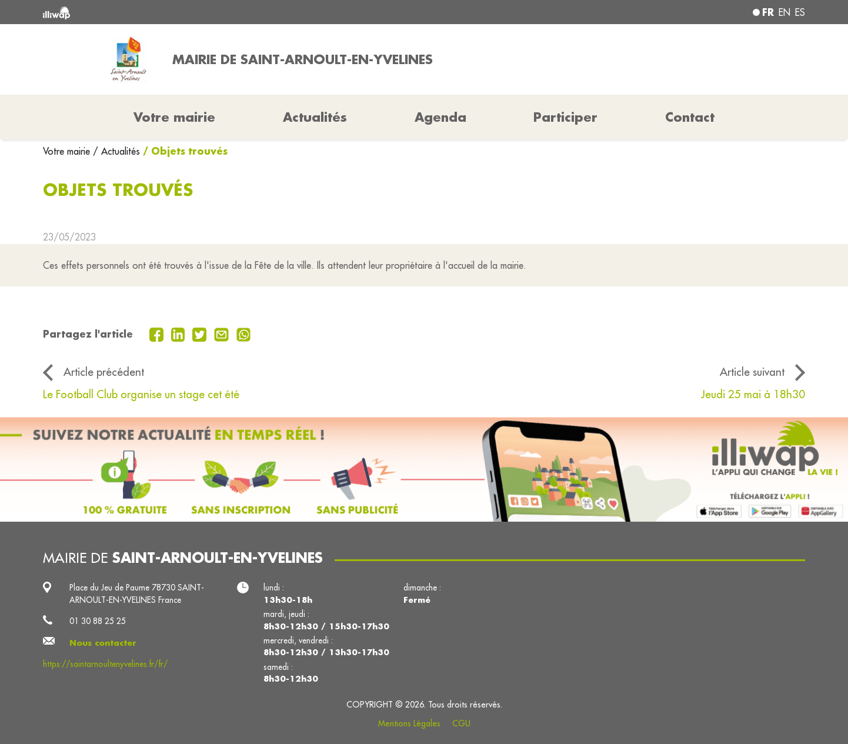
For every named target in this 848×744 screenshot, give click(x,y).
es (800, 12)
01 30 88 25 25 (97, 621)
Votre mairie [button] (174, 117)
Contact (690, 117)
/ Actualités (116, 151)
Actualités (315, 117)
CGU (461, 723)
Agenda (440, 117)
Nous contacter (102, 643)
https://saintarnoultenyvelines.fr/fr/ (105, 664)
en (784, 12)
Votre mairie (68, 151)
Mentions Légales (409, 723)
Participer (565, 117)
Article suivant (752, 372)
